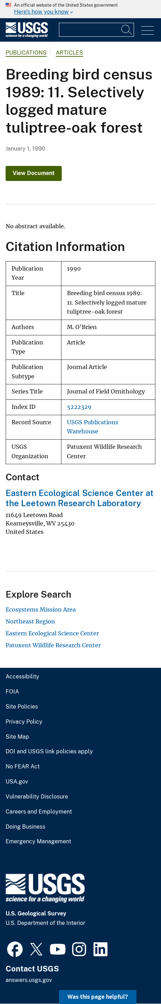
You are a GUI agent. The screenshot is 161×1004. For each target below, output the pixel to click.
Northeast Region (30, 621)
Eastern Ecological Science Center (52, 633)
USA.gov (17, 782)
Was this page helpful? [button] (97, 996)
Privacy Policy (24, 722)
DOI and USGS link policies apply (49, 751)
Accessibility (22, 677)
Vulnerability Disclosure (37, 797)
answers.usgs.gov (29, 980)
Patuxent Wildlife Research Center (53, 645)
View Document (34, 173)
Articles (69, 52)
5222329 (79, 407)
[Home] (27, 36)
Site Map (17, 737)
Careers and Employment (39, 812)
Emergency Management (38, 841)
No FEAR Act (23, 767)
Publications (26, 52)
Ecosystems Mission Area (41, 609)
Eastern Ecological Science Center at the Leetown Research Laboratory (80, 498)
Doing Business (25, 827)
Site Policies (22, 707)
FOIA (12, 692)
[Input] (96, 30)
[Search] (127, 30)
